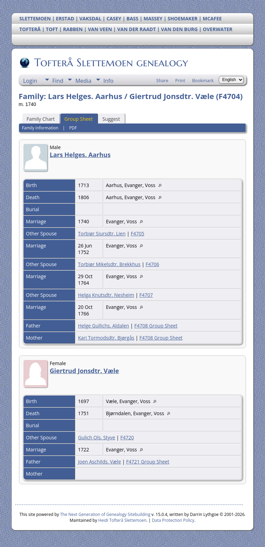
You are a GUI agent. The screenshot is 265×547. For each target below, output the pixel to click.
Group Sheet (79, 119)
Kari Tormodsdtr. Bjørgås (106, 337)
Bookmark (203, 80)
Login (30, 81)
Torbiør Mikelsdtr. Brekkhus (109, 264)
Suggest (111, 119)
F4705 (137, 233)
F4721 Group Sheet (147, 461)
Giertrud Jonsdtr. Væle (84, 371)
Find (57, 81)
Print (180, 80)
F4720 (127, 437)
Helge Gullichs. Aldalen (103, 325)
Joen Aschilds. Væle (99, 461)
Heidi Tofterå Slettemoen (122, 520)
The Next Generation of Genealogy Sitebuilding (105, 514)
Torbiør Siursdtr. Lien (102, 233)
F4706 (152, 264)
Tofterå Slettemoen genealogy (110, 62)
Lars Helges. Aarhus (80, 154)
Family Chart (41, 119)
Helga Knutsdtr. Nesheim (106, 295)
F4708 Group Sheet (155, 325)
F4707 (146, 295)
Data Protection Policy (173, 520)
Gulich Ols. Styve (96, 437)
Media (83, 81)
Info (109, 81)
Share (162, 80)
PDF (73, 128)
